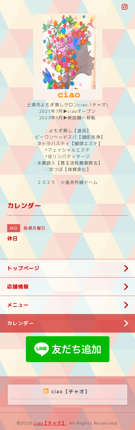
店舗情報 (18, 286)
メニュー (18, 304)
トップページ (23, 268)
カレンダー (20, 323)
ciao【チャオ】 (49, 423)
